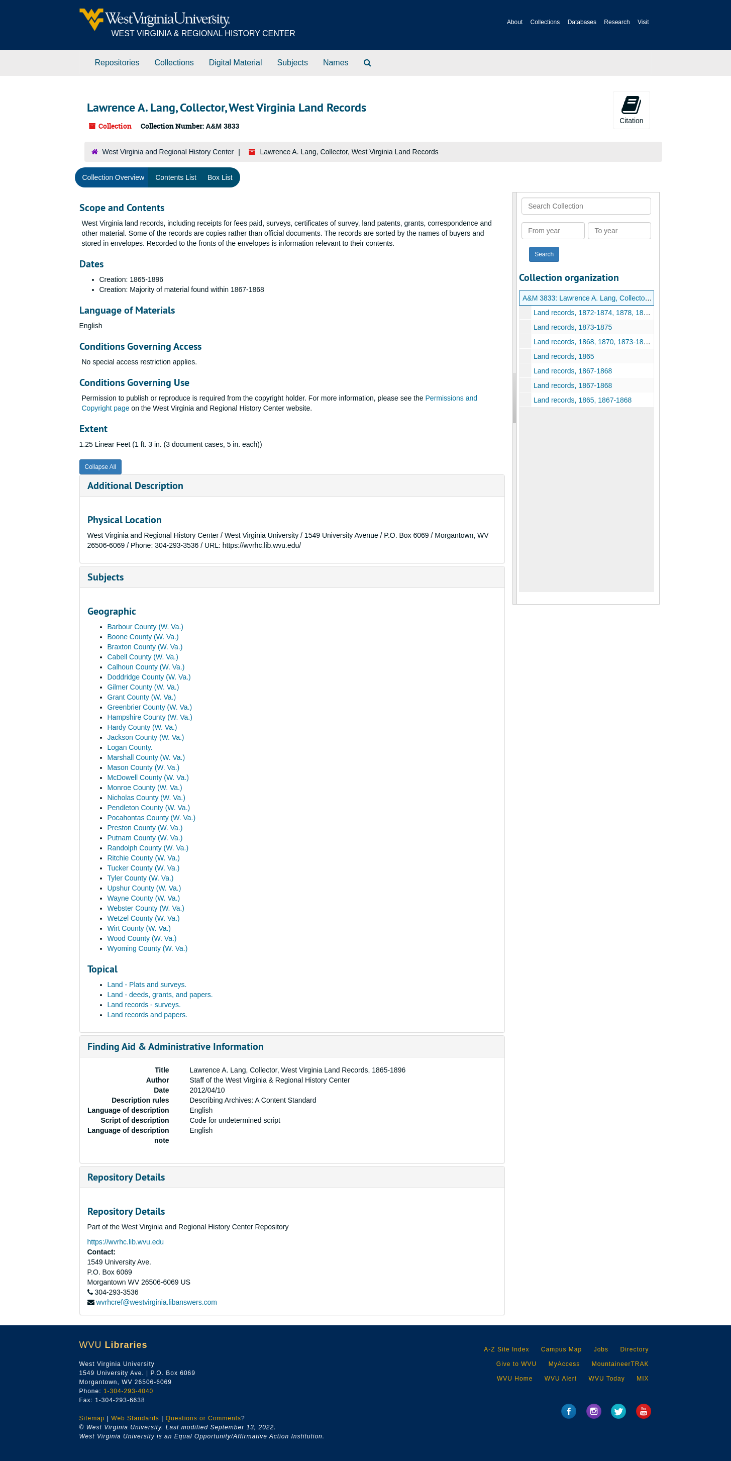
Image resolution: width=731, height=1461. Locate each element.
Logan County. (130, 747)
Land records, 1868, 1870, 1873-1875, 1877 (602, 342)
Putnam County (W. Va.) (145, 838)
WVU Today (607, 1378)
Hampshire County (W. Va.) (150, 717)
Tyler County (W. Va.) (141, 878)
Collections (545, 22)
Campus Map (561, 1349)
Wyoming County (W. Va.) (148, 948)
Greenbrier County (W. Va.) (150, 707)
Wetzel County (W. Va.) (144, 918)
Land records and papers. (148, 1015)
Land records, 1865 (564, 356)
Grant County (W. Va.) (142, 697)
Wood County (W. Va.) (142, 938)
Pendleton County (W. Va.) (149, 808)
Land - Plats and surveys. (147, 985)
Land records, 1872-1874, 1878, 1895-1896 (601, 313)
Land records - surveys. (144, 1005)
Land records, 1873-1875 (573, 327)
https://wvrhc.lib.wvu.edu (125, 1242)
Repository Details (126, 1177)
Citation (631, 109)
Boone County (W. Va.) (143, 637)
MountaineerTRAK (620, 1364)
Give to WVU (516, 1364)
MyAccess (564, 1364)
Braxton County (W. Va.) (145, 647)
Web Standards (135, 1418)
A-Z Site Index (506, 1349)
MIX (643, 1378)
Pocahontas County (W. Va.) (152, 818)
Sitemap (92, 1418)
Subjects (292, 62)
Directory (634, 1349)
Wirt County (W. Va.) (139, 928)
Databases (582, 22)
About (515, 22)
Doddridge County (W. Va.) (149, 677)
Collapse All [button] (101, 466)
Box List (220, 177)
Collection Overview (113, 177)
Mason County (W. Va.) (144, 767)
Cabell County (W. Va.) (143, 657)
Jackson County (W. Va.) (146, 737)
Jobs (601, 1349)
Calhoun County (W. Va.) (146, 667)
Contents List (175, 177)
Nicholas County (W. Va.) (146, 798)
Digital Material (235, 62)
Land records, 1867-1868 (573, 371)
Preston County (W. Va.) (145, 828)
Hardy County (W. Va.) (142, 727)
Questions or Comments (203, 1418)
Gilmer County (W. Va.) (143, 687)
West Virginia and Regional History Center (168, 152)
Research (617, 22)
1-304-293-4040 (128, 1391)
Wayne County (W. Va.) (144, 898)
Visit (643, 22)
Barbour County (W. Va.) (145, 627)
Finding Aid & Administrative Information (175, 1046)
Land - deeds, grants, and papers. (160, 995)
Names (336, 62)
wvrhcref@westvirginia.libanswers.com (156, 1302)
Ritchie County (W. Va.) (144, 858)
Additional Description (135, 485)
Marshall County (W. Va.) (146, 757)
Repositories (117, 62)
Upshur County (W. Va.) (144, 888)
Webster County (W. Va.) (146, 908)
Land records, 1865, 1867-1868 (583, 400)
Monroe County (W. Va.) (145, 788)
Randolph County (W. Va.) (148, 848)
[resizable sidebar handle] (515, 398)
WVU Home (515, 1378)
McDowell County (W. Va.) (148, 777)
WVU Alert (561, 1378)
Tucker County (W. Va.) (144, 868)
